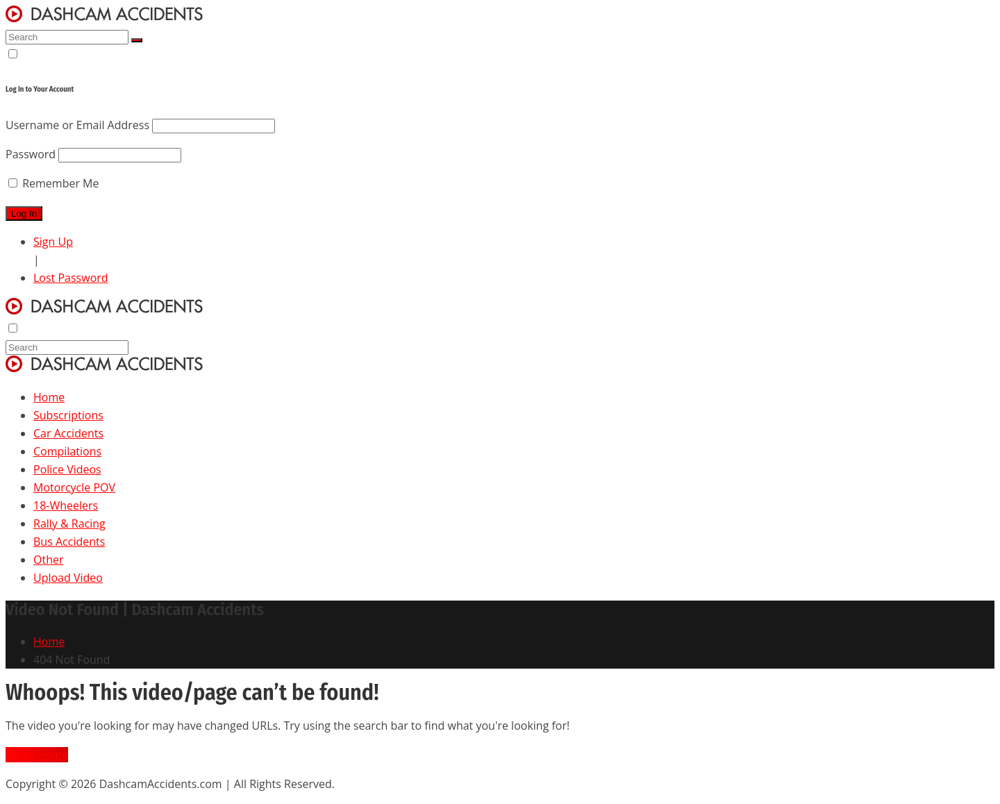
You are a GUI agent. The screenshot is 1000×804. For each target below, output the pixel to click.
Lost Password (70, 277)
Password (31, 154)
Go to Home (37, 754)
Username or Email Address (77, 125)
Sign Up (53, 241)
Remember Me (53, 183)
